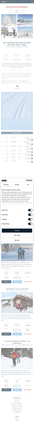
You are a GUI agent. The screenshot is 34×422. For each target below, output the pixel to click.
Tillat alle (17, 230)
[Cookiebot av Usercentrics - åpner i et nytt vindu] (25, 180)
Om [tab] (28, 184)
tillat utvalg (17, 235)
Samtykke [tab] (6, 184)
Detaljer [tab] (17, 184)
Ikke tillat (17, 240)
